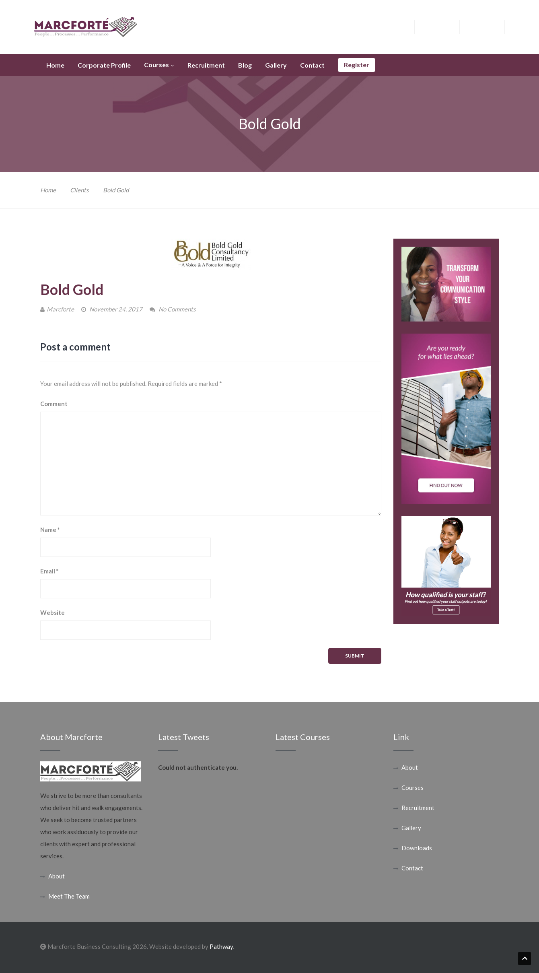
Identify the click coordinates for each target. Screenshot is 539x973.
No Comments (177, 309)
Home (48, 190)
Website (52, 612)
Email (49, 571)
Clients (79, 190)
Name (50, 529)
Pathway (221, 946)
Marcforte (60, 309)
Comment (54, 403)
